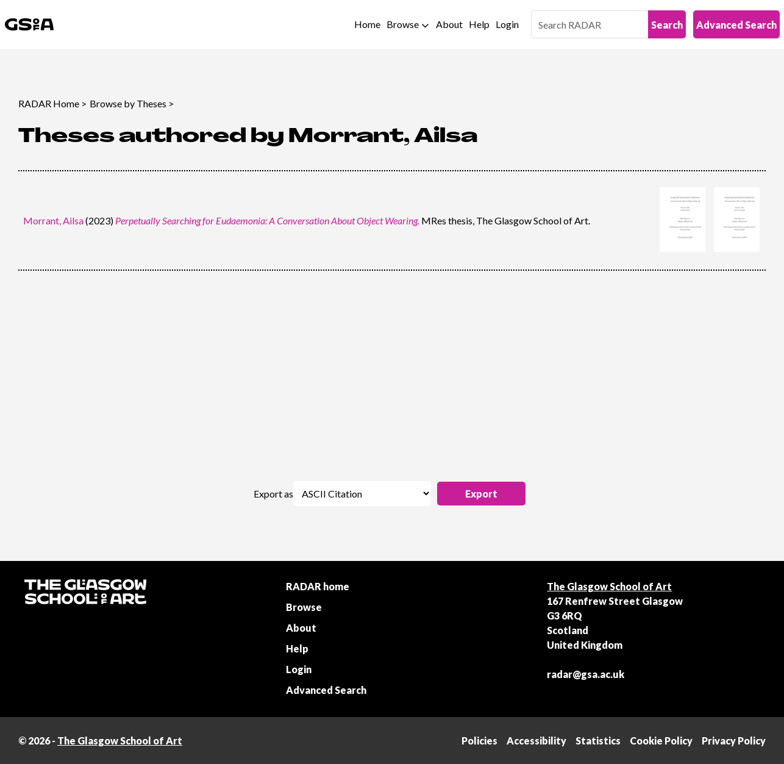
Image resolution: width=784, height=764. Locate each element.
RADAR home (317, 586)
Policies (479, 740)
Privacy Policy (734, 740)
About (449, 24)
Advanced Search (736, 24)
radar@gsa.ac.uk (585, 674)
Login (507, 24)
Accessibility (536, 740)
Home (367, 24)
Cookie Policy (661, 740)
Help (479, 24)
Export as (273, 493)
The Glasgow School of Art (609, 586)
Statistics (598, 740)
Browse (403, 24)
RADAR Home (48, 103)
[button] (481, 493)
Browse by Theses (128, 103)
